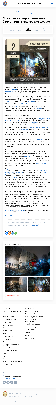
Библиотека (7, 339)
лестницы (8, 181)
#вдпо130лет (7, 331)
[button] (49, 29)
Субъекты (6, 308)
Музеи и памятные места (12, 311)
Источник (8, 215)
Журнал (5, 353)
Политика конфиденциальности (12, 401)
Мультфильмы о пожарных (12, 361)
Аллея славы (7, 314)
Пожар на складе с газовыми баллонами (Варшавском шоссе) (24, 14)
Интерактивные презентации (31, 320)
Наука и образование (10, 342)
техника (8, 101)
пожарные (24, 129)
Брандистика (7, 364)
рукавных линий (41, 163)
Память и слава (8, 317)
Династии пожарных (10, 319)
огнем (38, 98)
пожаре (35, 122)
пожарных (31, 101)
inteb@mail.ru (35, 225)
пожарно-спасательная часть (39, 127)
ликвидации (24, 169)
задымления (28, 157)
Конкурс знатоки (31, 311)
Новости (6, 333)
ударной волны (26, 103)
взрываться (9, 91)
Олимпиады (29, 308)
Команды (28, 335)
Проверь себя (30, 314)
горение (35, 131)
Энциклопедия (8, 336)
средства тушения (12, 193)
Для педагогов (8, 347)
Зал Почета (29, 338)
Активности (29, 332)
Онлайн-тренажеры (32, 324)
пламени (38, 108)
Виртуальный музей (10, 350)
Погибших (9, 210)
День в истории (23, 12)
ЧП (16, 106)
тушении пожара (13, 169)
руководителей (37, 139)
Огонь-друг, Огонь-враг (34, 317)
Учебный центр (8, 328)
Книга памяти (7, 322)
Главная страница (9, 12)
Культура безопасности (11, 345)
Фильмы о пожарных (10, 359)
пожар (14, 89)
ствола (14, 177)
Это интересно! (31, 329)
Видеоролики (8, 356)
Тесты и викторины (32, 327)
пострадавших (19, 210)
